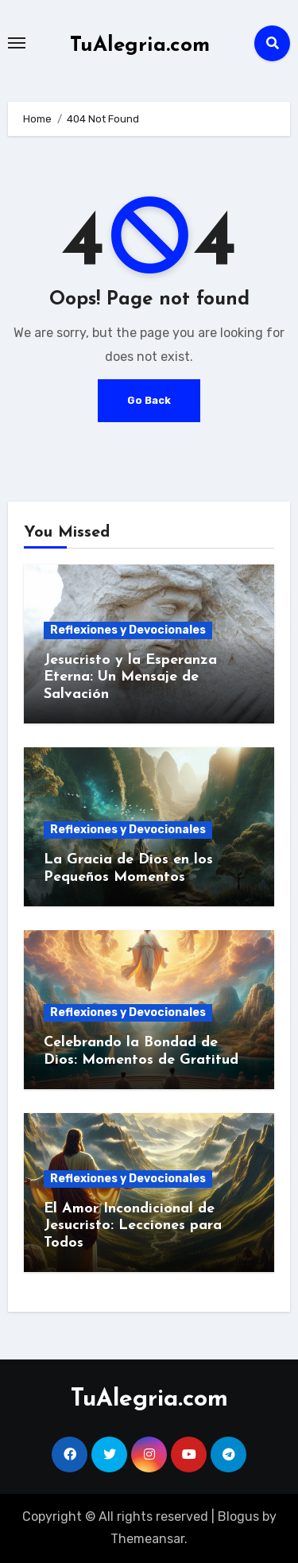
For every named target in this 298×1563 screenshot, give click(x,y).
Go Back (149, 400)
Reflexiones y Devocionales (128, 630)
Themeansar (147, 1538)
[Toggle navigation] (16, 42)
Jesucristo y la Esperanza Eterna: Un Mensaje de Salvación (130, 677)
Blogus (238, 1516)
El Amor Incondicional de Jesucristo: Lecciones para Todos (133, 1226)
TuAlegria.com (140, 45)
